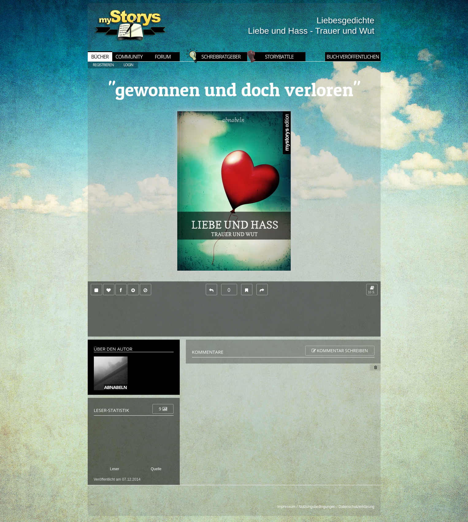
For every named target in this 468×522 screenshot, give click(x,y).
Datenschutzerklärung (356, 507)
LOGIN (128, 64)
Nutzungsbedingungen (317, 507)
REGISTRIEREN (103, 64)
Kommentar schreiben (340, 350)
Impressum (286, 507)
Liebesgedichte (345, 20)
